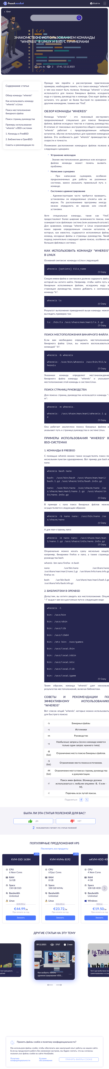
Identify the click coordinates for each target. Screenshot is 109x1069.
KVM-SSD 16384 (20, 859)
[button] (104, 888)
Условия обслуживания (45, 1060)
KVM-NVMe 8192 (60, 859)
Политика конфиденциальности (20, 1060)
